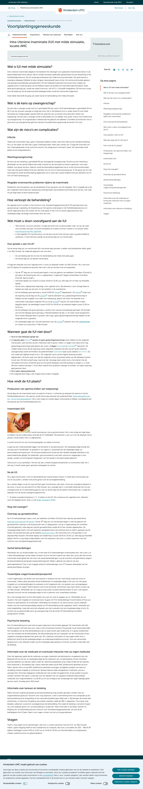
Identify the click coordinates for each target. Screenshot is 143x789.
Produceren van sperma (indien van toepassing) (117, 152)
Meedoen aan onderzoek (52, 35)
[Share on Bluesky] (114, 69)
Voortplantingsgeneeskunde (14, 20)
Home (96, 2)
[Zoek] (132, 8)
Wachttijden (68, 35)
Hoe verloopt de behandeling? (115, 122)
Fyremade (61, 346)
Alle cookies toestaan (126, 770)
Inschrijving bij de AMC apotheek (28, 232)
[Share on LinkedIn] (127, 69)
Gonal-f (32, 522)
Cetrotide (71, 346)
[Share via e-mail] (131, 69)
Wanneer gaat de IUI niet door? (115, 140)
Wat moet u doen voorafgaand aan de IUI (117, 128)
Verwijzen (129, 2)
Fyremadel (58, 352)
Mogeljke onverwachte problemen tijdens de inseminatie (117, 115)
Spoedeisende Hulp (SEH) (112, 2)
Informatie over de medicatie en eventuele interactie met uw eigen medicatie (116, 200)
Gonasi (57, 293)
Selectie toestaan (126, 776)
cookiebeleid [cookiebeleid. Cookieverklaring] (48, 775)
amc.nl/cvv (82, 352)
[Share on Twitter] (118, 69)
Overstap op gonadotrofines (114, 175)
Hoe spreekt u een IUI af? (113, 135)
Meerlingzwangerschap (112, 109)
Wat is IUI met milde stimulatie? (116, 88)
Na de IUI (107, 164)
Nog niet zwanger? (110, 169)
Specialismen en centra (17, 16)
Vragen (106, 214)
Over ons (79, 35)
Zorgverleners (35, 35)
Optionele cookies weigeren (126, 782)
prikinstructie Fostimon (17, 522)
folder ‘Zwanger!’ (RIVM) (46, 500)
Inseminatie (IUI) (109, 159)
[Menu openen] (11, 8)
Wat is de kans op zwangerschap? (116, 93)
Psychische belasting (111, 193)
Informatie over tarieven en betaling (117, 209)
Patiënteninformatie (29, 20)
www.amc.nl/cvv (48, 533)
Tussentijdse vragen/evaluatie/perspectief (114, 186)
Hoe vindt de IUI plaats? (112, 146)
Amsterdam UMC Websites (18, 2)
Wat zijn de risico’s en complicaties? (117, 98)
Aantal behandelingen (112, 180)
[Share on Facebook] (123, 69)
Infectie (106, 103)
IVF (69, 597)
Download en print (102, 44)
